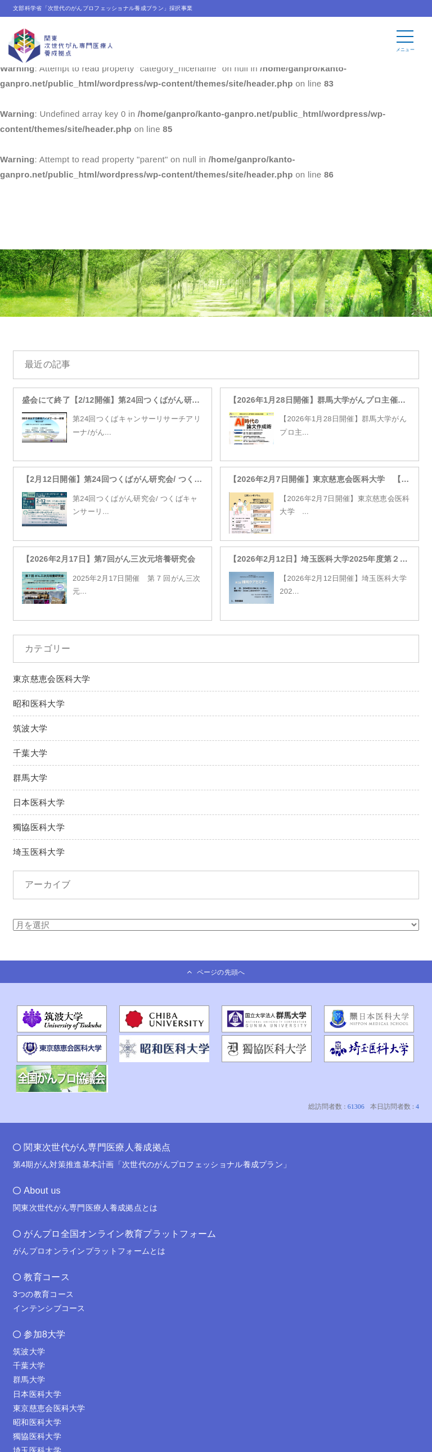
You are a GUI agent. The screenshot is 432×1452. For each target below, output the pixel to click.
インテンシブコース (49, 1308)
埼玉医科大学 (39, 852)
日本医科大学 (39, 802)
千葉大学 (30, 753)
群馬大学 (30, 777)
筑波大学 (30, 728)
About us (42, 1190)
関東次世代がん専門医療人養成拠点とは (85, 1207)
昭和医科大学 (39, 703)
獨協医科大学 (39, 827)
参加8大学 (44, 1334)
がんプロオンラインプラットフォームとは (89, 1250)
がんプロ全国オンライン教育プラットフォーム (120, 1234)
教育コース (47, 1277)
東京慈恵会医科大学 (52, 679)
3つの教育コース (43, 1294)
